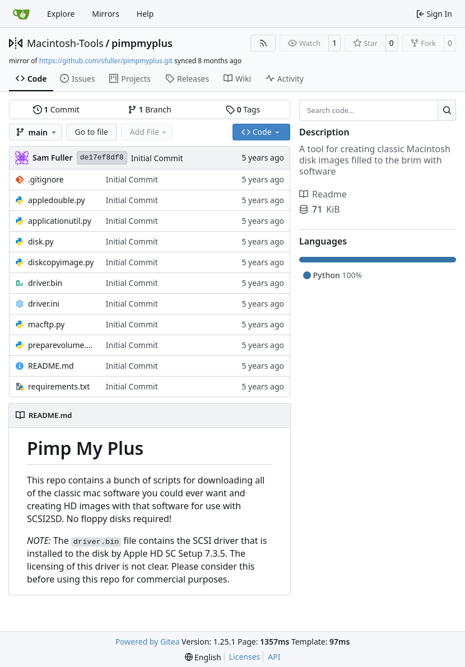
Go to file (91, 131)
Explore (61, 13)
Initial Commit (157, 158)
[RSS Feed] (263, 43)
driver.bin (45, 283)
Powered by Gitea (147, 641)
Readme (323, 194)
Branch (149, 109)
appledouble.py (56, 200)
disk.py (41, 241)
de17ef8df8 (102, 157)
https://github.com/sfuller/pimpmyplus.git (106, 60)
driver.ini (43, 303)
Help (145, 13)
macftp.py (46, 324)
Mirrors (105, 13)
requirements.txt (59, 386)
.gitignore (46, 179)
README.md (51, 365)
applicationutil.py (59, 220)
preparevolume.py (61, 345)
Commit (56, 109)
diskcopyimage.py (61, 262)
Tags (243, 109)
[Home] (21, 14)
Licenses (245, 656)
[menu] (203, 657)
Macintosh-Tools (65, 43)
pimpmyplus (142, 43)
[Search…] (447, 110)
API (274, 656)
